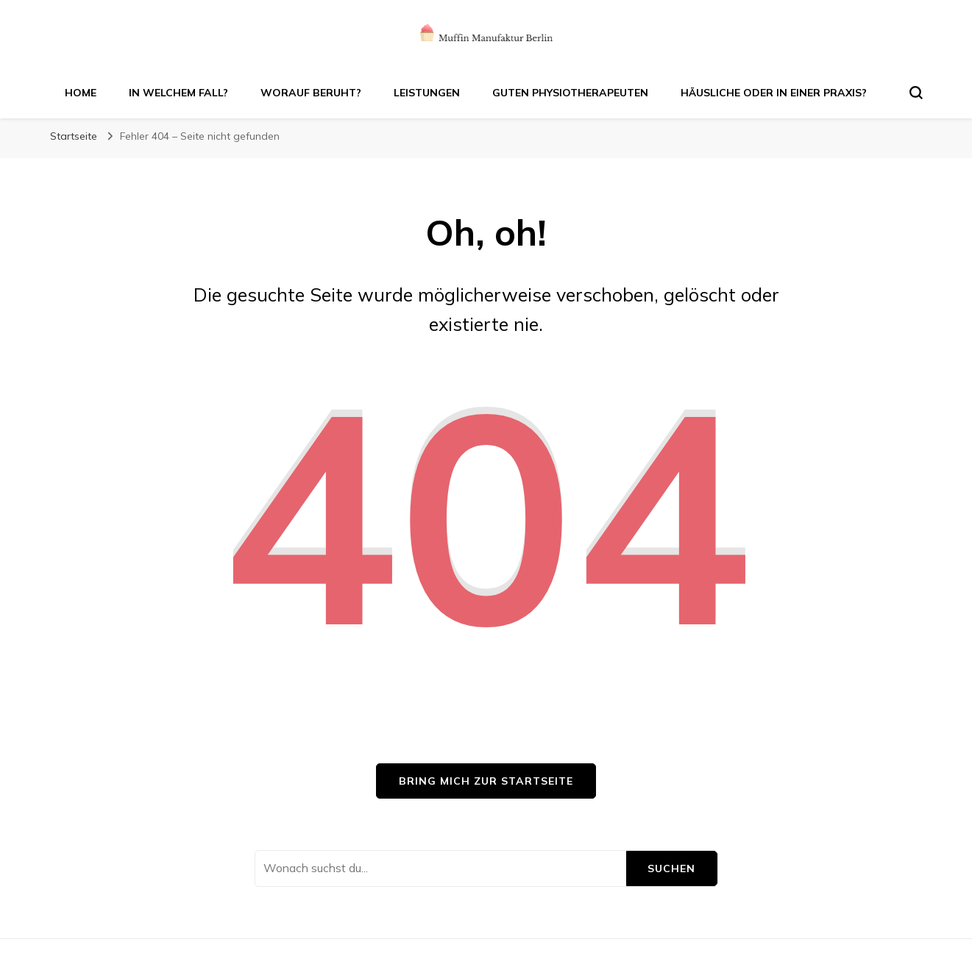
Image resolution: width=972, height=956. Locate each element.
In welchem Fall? (178, 92)
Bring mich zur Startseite (486, 781)
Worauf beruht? (310, 92)
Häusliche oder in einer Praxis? (774, 92)
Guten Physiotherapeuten (570, 92)
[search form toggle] (916, 92)
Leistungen (427, 92)
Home (80, 92)
